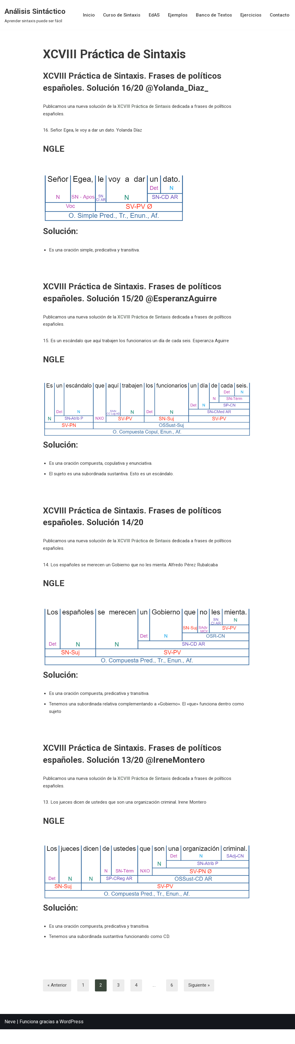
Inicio (83, 15)
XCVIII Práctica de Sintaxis (149, 107)
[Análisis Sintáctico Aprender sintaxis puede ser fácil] (35, 14)
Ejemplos (174, 15)
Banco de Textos (211, 15)
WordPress (71, 1036)
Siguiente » (201, 1000)
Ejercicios (249, 15)
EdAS (150, 15)
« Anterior (57, 1000)
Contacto (279, 15)
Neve (10, 1036)
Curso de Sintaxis (116, 15)
